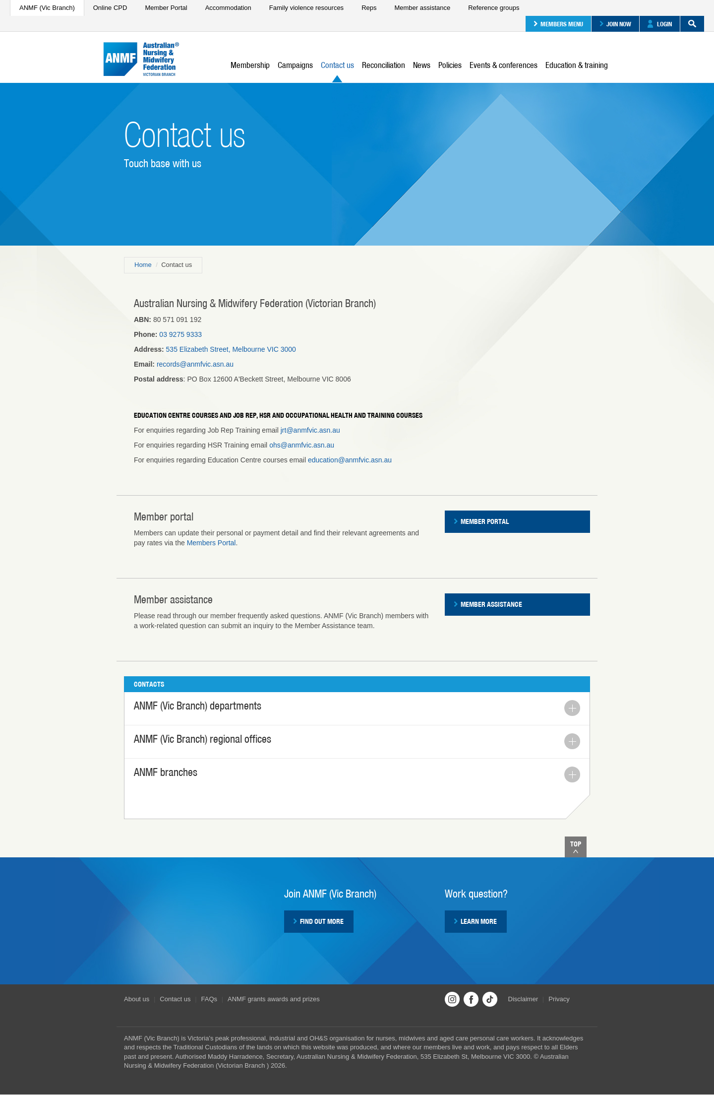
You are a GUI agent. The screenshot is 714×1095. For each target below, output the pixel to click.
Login (660, 24)
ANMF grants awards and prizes (274, 999)
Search (688, 24)
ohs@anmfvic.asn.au (301, 445)
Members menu (558, 24)
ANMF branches (357, 774)
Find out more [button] (318, 921)
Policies (450, 65)
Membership (250, 65)
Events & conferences (503, 65)
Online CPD (110, 7)
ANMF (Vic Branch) (47, 7)
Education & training (576, 65)
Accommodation (228, 7)
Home (143, 264)
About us (136, 999)
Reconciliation (383, 65)
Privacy (559, 999)
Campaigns (295, 65)
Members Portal (211, 543)
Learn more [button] (475, 921)
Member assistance (422, 7)
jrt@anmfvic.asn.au (310, 430)
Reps (368, 7)
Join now (615, 24)
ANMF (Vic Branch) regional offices (357, 741)
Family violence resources (306, 7)
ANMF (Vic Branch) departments (357, 708)
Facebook (471, 999)
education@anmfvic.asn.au (350, 460)
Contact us (337, 71)
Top (575, 846)
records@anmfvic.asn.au (195, 364)
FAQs (209, 999)
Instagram (452, 999)
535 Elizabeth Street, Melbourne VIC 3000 (231, 349)
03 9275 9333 (180, 334)
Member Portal (166, 7)
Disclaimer (523, 999)
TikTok (489, 999)
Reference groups (493, 7)
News (421, 65)
